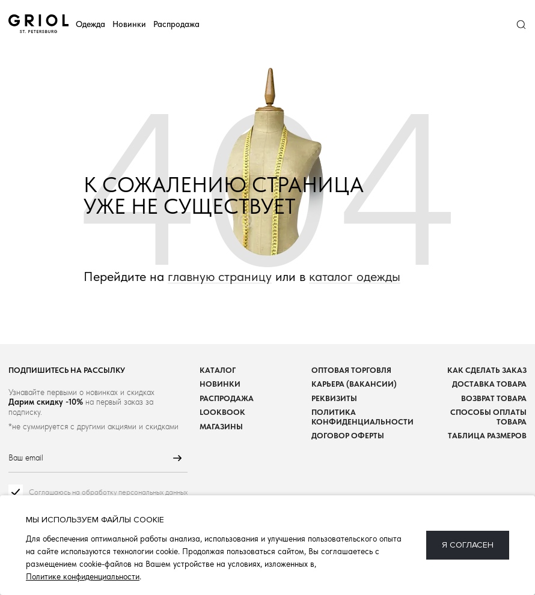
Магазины (221, 426)
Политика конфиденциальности (362, 417)
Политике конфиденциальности (82, 576)
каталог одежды (354, 276)
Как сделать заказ (487, 370)
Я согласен (468, 545)
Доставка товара (489, 383)
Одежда (90, 24)
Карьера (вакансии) (354, 383)
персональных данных (153, 492)
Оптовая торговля (351, 370)
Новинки (129, 24)
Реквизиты (334, 398)
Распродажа (176, 24)
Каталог (218, 370)
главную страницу (220, 276)
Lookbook (222, 412)
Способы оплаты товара (488, 417)
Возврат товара (494, 398)
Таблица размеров (487, 435)
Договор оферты (347, 435)
